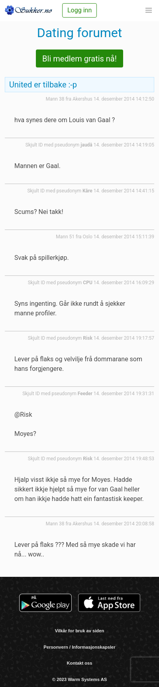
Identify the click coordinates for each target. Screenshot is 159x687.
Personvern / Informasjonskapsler (79, 647)
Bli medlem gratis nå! (79, 58)
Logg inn (79, 10)
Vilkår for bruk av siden (79, 630)
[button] (148, 10)
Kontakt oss (79, 663)
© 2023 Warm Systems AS (79, 679)
